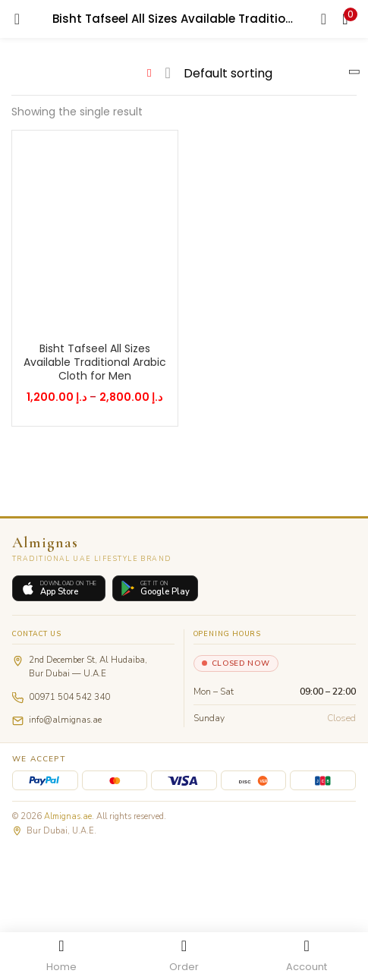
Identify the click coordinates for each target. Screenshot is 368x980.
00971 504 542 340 (69, 697)
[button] (345, 19)
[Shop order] (266, 73)
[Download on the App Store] (58, 588)
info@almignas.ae (65, 720)
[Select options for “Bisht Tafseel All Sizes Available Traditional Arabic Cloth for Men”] (84, 318)
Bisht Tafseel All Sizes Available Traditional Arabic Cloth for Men (95, 362)
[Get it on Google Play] (155, 588)
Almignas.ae (68, 816)
